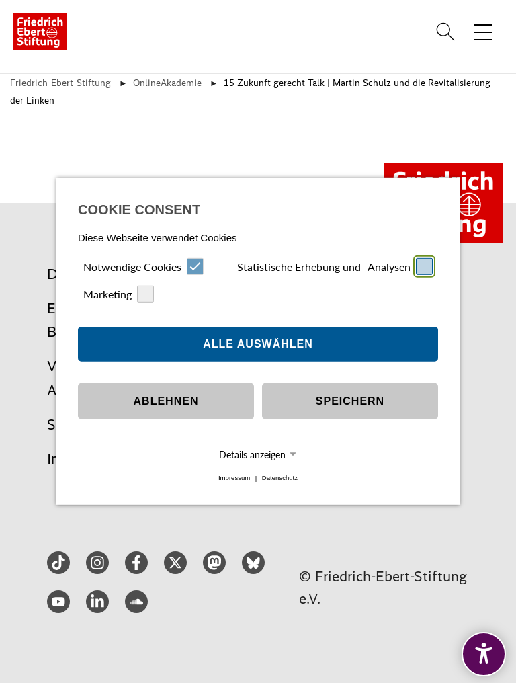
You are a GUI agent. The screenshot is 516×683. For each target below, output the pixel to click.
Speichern (350, 401)
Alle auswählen (258, 344)
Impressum (234, 478)
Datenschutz (280, 478)
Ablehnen (166, 401)
